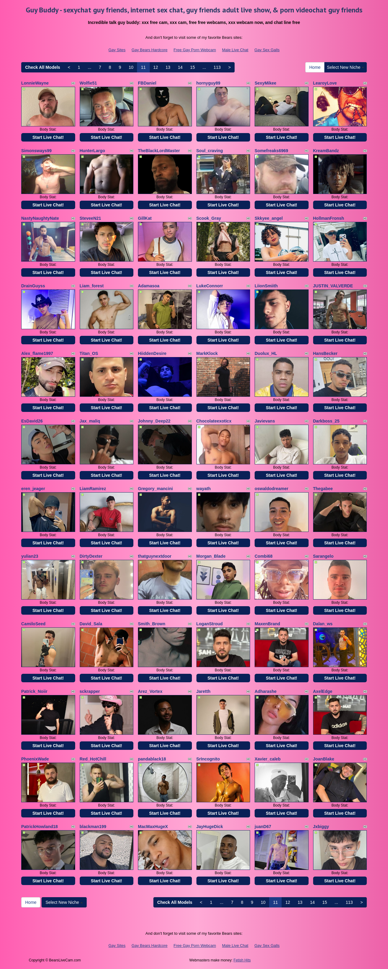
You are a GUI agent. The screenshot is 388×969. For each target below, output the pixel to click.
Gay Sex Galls (266, 50)
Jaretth (203, 691)
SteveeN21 (90, 218)
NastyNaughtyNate (40, 218)
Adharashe (265, 691)
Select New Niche (345, 67)
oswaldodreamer (271, 488)
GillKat (145, 218)
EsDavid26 (32, 421)
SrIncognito (208, 759)
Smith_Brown (151, 623)
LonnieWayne (35, 83)
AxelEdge (323, 691)
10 (131, 67)
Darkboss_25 (326, 421)
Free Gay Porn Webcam (195, 50)
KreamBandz (326, 150)
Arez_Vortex (150, 691)
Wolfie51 (88, 83)
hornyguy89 (208, 83)
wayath (203, 488)
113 (217, 67)
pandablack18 (152, 759)
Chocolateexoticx (214, 421)
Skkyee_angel (269, 218)
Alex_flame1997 (37, 353)
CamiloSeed (33, 623)
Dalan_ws (323, 623)
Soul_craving (209, 150)
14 (180, 67)
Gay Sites (117, 50)
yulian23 (29, 556)
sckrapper (90, 691)
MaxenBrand (267, 623)
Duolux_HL (266, 353)
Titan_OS (89, 353)
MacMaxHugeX (153, 826)
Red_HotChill (93, 759)
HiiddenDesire (152, 353)
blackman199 (93, 826)
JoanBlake (323, 759)
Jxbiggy (321, 826)
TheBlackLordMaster (159, 150)
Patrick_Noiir (34, 691)
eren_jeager (33, 488)
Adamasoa (148, 285)
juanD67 (263, 826)
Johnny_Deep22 (154, 421)
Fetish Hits (242, 960)
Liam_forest (92, 285)
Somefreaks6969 (271, 150)
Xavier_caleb (268, 759)
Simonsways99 (36, 150)
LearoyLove (325, 83)
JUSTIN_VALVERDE (333, 285)
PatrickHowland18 (39, 826)
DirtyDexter (91, 556)
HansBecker (325, 353)
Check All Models (42, 67)
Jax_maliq (90, 421)
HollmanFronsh (328, 218)
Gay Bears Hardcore (150, 50)
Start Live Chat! (48, 137)
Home (314, 67)
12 (155, 67)
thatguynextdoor (154, 556)
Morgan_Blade (211, 556)
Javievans (265, 421)
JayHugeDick (209, 826)
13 (168, 67)
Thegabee (323, 488)
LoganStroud (209, 623)
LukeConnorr (209, 285)
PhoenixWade (35, 759)
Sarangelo (323, 556)
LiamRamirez (93, 488)
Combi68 (264, 556)
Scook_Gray (208, 218)
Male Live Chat (235, 50)
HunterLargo (92, 150)
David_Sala (91, 623)
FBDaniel (147, 83)
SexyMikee (265, 83)
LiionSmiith (266, 285)
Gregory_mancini (155, 488)
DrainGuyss (33, 285)
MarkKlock (207, 353)
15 (192, 67)
